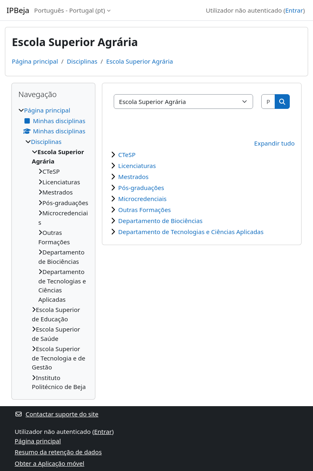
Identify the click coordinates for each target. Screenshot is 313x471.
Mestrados (133, 176)
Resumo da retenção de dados (58, 452)
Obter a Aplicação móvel (49, 463)
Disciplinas (82, 61)
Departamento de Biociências (160, 221)
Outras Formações (144, 210)
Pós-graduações (141, 188)
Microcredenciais (142, 199)
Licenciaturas (137, 165)
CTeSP (127, 154)
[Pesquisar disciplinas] (268, 101)
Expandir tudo (274, 143)
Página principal (35, 61)
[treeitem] (53, 248)
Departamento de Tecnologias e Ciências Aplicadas (191, 232)
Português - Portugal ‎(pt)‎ (69, 10)
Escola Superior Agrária (139, 61)
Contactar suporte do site (56, 414)
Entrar (294, 10)
